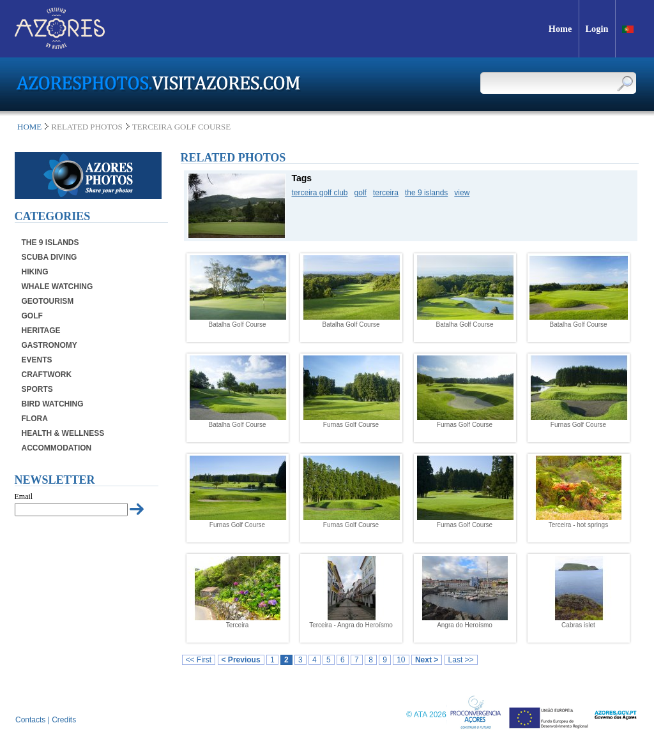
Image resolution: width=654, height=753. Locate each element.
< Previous (241, 659)
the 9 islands (426, 192)
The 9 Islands (50, 242)
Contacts (30, 719)
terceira (386, 192)
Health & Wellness (63, 433)
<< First (199, 659)
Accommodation (57, 448)
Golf (32, 315)
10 (401, 659)
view (461, 192)
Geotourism (48, 301)
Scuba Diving (49, 257)
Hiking (35, 271)
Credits (64, 719)
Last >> (461, 659)
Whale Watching (57, 286)
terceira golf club (320, 192)
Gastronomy (49, 345)
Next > (426, 659)
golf (360, 192)
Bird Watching (53, 403)
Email (24, 496)
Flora (35, 418)
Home (29, 126)
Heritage (41, 330)
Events (37, 359)
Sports (37, 389)
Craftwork (47, 374)
